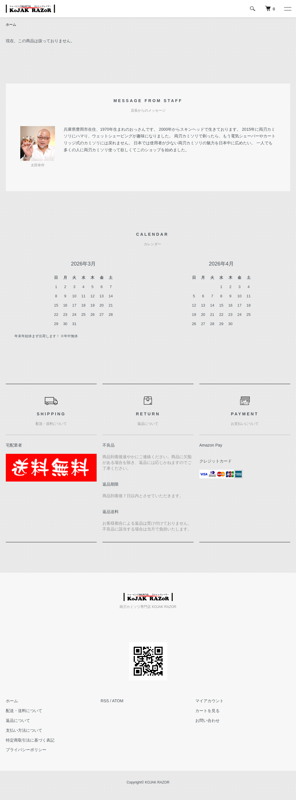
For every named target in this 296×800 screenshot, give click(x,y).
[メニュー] (287, 8)
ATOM (117, 700)
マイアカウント (209, 700)
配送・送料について (24, 710)
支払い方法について (24, 730)
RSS (105, 700)
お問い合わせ (207, 720)
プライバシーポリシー (26, 749)
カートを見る (207, 710)
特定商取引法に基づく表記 (30, 740)
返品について (18, 720)
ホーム (11, 25)
